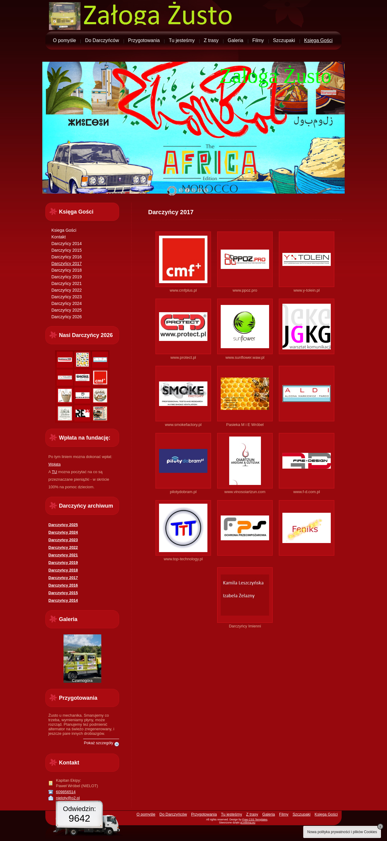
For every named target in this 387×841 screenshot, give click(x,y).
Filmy (258, 40)
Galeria (235, 40)
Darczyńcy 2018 (66, 270)
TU (54, 472)
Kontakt (58, 236)
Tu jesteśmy (182, 40)
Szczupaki (284, 40)
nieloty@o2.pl (68, 798)
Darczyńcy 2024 (66, 303)
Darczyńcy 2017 (66, 263)
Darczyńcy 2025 (66, 310)
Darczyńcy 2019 (66, 276)
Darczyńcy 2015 (66, 250)
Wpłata (54, 464)
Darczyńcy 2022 (66, 290)
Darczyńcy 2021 (66, 283)
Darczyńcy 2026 (66, 316)
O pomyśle (64, 40)
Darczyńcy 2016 (66, 256)
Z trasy (211, 40)
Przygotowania (144, 40)
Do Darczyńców (102, 40)
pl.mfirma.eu (247, 822)
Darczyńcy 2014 (66, 243)
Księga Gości (318, 40)
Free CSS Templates (254, 819)
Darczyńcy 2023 (66, 296)
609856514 (66, 792)
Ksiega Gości (63, 230)
